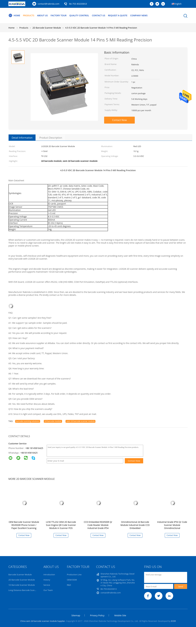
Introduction (49, 574)
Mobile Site (120, 615)
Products (28, 15)
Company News (138, 15)
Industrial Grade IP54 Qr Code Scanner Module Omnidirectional (172, 525)
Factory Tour (58, 15)
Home (14, 15)
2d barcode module (53, 421)
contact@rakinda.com (48, 3)
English (177, 3)
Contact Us (98, 15)
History (46, 579)
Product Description (50, 137)
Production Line (74, 574)
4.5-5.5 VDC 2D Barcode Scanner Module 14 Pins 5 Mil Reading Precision (101, 27)
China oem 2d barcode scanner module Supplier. (43, 621)
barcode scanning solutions (27, 421)
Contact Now (119, 120)
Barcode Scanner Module (20, 574)
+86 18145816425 (34, 448)
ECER (173, 621)
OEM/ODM (72, 579)
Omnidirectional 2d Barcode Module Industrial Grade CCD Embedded (135, 525)
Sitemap (75, 615)
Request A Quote (117, 15)
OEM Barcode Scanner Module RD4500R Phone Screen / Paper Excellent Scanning (24, 525)
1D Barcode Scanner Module (21, 585)
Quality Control (79, 15)
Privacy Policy (97, 615)
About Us (42, 15)
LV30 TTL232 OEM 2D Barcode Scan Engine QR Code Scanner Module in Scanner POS (61, 525)
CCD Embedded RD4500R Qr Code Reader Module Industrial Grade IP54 (98, 525)
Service (46, 585)
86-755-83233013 (78, 3)
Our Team (48, 590)
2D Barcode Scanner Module (21, 579)
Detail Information (22, 137)
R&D (69, 585)
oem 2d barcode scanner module (80, 421)
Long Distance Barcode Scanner (23, 590)
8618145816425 (30, 452)
